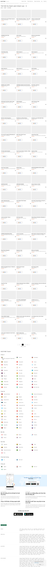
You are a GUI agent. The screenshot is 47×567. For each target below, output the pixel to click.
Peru (25, 542)
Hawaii (21, 541)
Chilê (29, 541)
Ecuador (38, 541)
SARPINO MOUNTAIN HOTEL (6, 233)
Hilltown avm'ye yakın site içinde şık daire (24, 316)
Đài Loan (37, 548)
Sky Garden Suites (35, 266)
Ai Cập (34, 542)
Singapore (24, 548)
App (41, 1)
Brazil (20, 542)
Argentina (24, 541)
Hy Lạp (27, 539)
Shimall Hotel (19, 167)
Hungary (29, 539)
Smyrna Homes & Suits (36, 184)
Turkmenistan (30, 548)
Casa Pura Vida (4, 283)
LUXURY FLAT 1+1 (35, 299)
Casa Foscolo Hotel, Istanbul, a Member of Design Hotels (27, 151)
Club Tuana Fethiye (4, 167)
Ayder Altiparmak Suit (5, 200)
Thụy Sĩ (42, 537)
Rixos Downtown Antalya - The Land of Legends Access (27, 18)
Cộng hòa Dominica (41, 541)
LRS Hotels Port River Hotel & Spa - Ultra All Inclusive (11, 101)
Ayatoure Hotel (34, 151)
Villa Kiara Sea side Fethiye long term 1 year (9, 18)
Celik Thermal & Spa (35, 101)
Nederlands (21, 530)
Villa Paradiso (34, 68)
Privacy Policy (37, 562)
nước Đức (23, 538)
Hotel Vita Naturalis (5, 299)
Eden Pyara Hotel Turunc (21, 134)
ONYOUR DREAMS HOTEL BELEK (38, 167)
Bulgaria (40, 537)
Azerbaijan (33, 534)
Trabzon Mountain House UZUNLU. (23, 283)
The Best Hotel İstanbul (5, 151)
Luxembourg (42, 539)
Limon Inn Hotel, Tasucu (5, 217)
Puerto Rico (34, 541)
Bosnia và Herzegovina (33, 537)
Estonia (29, 538)
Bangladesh (36, 534)
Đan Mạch (26, 538)
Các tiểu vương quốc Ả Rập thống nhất (24, 534)
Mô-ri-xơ (37, 542)
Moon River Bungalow (5, 250)
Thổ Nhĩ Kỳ (34, 548)
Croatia (32, 539)
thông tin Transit (24, 1)
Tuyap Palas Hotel (35, 134)
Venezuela (23, 542)
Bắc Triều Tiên (21, 537)
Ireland (34, 539)
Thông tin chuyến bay (37, 1)
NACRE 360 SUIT (4, 184)
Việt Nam (40, 548)
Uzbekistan (43, 548)
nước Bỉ (37, 537)
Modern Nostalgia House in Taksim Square (9, 266)
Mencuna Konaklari (35, 250)
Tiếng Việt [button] (45, 1)
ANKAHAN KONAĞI (20, 184)
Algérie (32, 542)
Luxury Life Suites (20, 233)
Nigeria (39, 542)
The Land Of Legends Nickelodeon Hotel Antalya (10, 134)
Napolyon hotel (19, 250)
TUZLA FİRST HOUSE (5, 316)
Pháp (38, 538)
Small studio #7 (19, 68)
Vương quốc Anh (41, 538)
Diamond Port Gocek (20, 266)
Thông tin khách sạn (30, 1)
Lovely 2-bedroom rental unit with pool (39, 283)
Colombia (31, 541)
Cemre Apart (19, 35)
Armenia (31, 534)
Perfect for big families (36, 35)
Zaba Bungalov (19, 101)
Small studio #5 (4, 68)
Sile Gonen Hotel (20, 217)
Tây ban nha (32, 538)
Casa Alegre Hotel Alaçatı (21, 200)
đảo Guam (29, 542)
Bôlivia (27, 541)
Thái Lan (27, 548)
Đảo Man (37, 539)
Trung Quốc (40, 534)
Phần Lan (35, 538)
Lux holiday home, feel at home (37, 316)
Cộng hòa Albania (26, 537)
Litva (40, 539)
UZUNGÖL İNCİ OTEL (5, 35)
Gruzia (43, 534)
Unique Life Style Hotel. (36, 18)
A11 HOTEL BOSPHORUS (21, 299)
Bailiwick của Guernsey (22, 539)
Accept (40, 564)
